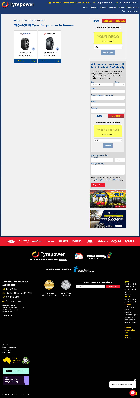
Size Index (5, 345)
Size (92, 82)
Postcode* (94, 108)
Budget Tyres (6, 350)
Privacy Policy (100, 180)
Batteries (127, 310)
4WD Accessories (130, 307)
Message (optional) (97, 164)
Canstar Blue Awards (9, 347)
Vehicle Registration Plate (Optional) (99, 156)
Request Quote (98, 185)
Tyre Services (129, 317)
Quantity (117, 82)
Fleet (123, 11)
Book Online (133, 7)
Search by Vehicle (130, 284)
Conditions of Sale (26, 395)
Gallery (135, 11)
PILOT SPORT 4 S (25, 53)
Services (103, 7)
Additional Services (131, 322)
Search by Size (130, 287)
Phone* (102, 95)
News (129, 11)
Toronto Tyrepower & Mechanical (69, 2)
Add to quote (22, 61)
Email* (93, 102)
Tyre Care (128, 292)
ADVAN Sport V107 (49, 53)
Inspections (128, 312)
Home (17, 21)
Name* (93, 89)
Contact (122, 7)
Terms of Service (113, 180)
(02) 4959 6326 (104, 2)
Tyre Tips (127, 294)
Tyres (85, 7)
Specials (112, 7)
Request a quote (127, 2)
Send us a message (13, 301)
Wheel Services (130, 320)
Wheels (93, 7)
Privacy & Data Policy (14, 395)
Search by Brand (130, 289)
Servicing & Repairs (131, 315)
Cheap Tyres (6, 352)
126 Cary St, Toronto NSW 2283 (19, 293)
